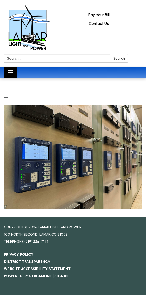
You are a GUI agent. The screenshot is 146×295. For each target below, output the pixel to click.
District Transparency (27, 261)
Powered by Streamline (28, 276)
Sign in (61, 276)
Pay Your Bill (99, 14)
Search (119, 58)
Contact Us (99, 23)
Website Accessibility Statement (37, 268)
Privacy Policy (18, 254)
